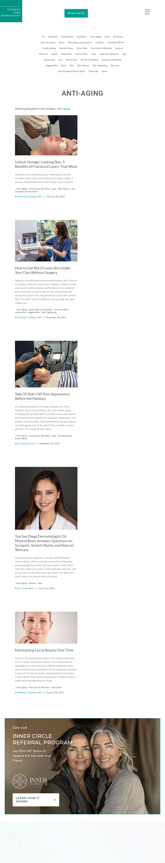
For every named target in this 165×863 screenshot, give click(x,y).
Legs (124, 54)
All (43, 36)
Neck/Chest (71, 59)
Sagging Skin (52, 65)
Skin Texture (83, 65)
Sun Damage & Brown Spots (71, 71)
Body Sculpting (48, 42)
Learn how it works (28, 779)
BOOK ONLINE (76, 13)
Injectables (66, 54)
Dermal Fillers (66, 48)
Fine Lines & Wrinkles (101, 48)
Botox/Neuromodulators (80, 42)
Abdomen (53, 36)
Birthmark (118, 36)
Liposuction (49, 59)
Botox (61, 42)
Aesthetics (82, 36)
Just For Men (81, 54)
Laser (93, 54)
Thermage (93, 71)
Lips (60, 59)
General (119, 48)
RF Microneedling (89, 59)
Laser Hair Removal (109, 54)
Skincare (115, 65)
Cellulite (99, 42)
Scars (63, 65)
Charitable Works (115, 42)
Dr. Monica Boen (26, 572)
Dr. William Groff (26, 431)
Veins (104, 71)
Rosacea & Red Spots (111, 59)
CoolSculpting (49, 48)
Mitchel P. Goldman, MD (30, 192)
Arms (107, 36)
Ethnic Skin (82, 48)
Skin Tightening (100, 65)
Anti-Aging (95, 36)
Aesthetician (67, 36)
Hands (54, 54)
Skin (72, 65)
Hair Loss (43, 54)
